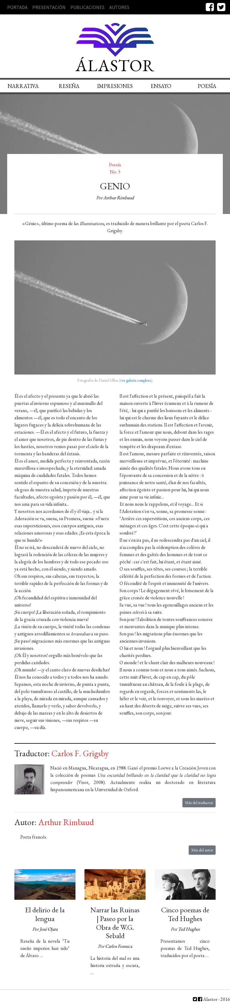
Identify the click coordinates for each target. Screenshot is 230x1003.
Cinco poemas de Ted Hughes (185, 914)
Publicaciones (87, 7)
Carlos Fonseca (118, 946)
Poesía (207, 86)
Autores (119, 7)
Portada (17, 7)
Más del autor (202, 850)
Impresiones (115, 86)
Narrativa (23, 86)
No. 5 (115, 172)
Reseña (69, 86)
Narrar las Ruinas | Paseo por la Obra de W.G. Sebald (115, 922)
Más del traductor (199, 802)
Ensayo (161, 86)
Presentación (49, 7)
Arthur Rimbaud (118, 197)
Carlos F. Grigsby (80, 753)
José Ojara (49, 929)
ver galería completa (135, 380)
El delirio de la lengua (45, 914)
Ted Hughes (189, 929)
